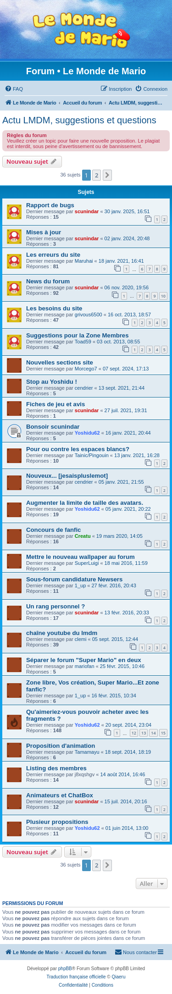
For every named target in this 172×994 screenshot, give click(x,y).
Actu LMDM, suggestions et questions (79, 120)
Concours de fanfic (53, 529)
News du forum (48, 281)
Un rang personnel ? (55, 606)
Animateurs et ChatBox (59, 795)
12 (134, 733)
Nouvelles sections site (59, 362)
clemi (81, 639)
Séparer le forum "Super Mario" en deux (83, 660)
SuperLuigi (87, 563)
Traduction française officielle (76, 976)
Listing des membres (56, 768)
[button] (107, 175)
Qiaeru (118, 976)
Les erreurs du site (53, 254)
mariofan (84, 666)
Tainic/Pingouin (92, 455)
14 (153, 733)
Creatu (83, 536)
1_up (80, 585)
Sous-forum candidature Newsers (74, 579)
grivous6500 (88, 314)
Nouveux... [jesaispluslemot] (67, 475)
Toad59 (83, 341)
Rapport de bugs (50, 205)
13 (143, 733)
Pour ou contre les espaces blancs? (77, 449)
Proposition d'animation (60, 745)
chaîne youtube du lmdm (61, 633)
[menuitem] (14, 88)
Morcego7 (86, 368)
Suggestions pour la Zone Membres (77, 335)
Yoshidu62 (87, 433)
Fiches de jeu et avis (55, 404)
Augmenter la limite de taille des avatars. (84, 502)
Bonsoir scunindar (53, 426)
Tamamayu (87, 752)
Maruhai (84, 261)
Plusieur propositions (57, 821)
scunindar (87, 211)
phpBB (65, 968)
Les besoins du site (54, 308)
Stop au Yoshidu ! (51, 381)
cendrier (84, 388)
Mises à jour (43, 232)
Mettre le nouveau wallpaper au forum (80, 556)
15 (163, 733)
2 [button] (96, 175)
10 (163, 296)
